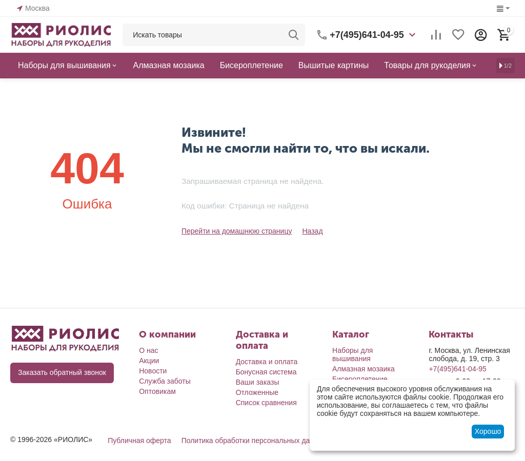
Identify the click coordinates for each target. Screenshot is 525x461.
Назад (312, 231)
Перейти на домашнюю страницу (236, 231)
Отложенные (257, 392)
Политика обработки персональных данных (254, 440)
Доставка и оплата (267, 362)
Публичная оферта (139, 440)
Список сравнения (266, 403)
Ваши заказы (257, 382)
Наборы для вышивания (352, 354)
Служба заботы (165, 381)
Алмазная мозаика (363, 369)
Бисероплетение (360, 379)
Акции (149, 361)
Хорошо (488, 431)
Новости (153, 371)
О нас (148, 350)
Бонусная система (266, 372)
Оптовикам (157, 391)
